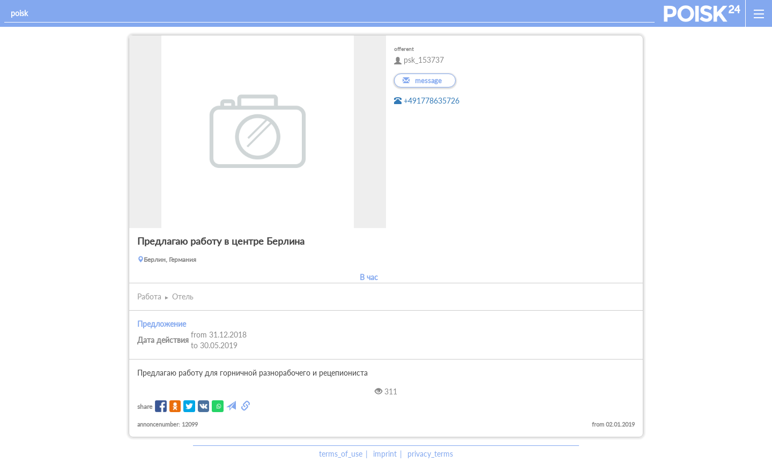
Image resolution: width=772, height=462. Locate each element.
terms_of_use (340, 453)
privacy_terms (430, 453)
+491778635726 (426, 100)
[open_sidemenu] (758, 13)
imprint (385, 453)
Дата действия (163, 339)
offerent (404, 49)
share (144, 406)
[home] (702, 13)
